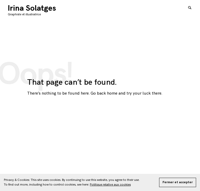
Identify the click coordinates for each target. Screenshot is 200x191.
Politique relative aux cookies (110, 185)
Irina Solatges (32, 8)
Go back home (104, 93)
